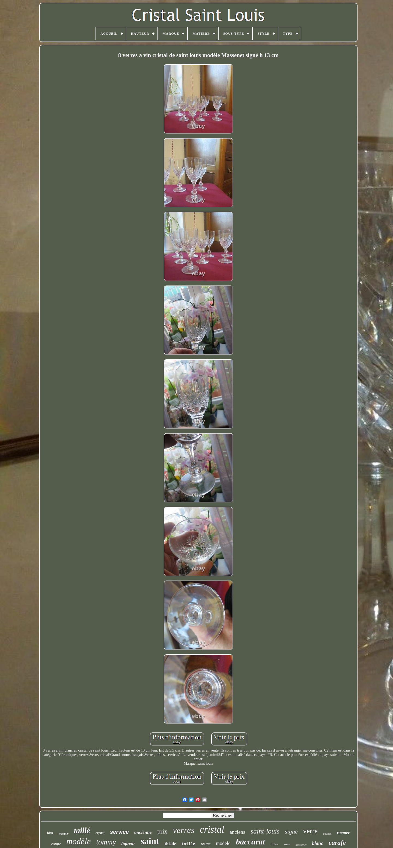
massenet (301, 844)
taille (188, 844)
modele (223, 843)
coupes (327, 833)
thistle (170, 843)
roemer (343, 832)
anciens (237, 832)
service (119, 832)
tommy (106, 842)
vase (287, 844)
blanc (317, 843)
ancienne (143, 832)
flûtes (274, 844)
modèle (78, 841)
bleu (50, 833)
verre (310, 831)
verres (183, 830)
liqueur (128, 843)
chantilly (64, 833)
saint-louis (265, 831)
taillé (82, 830)
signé (291, 831)
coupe (56, 844)
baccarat (250, 841)
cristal (212, 829)
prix (162, 831)
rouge (205, 844)
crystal (100, 833)
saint (150, 841)
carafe (337, 842)
